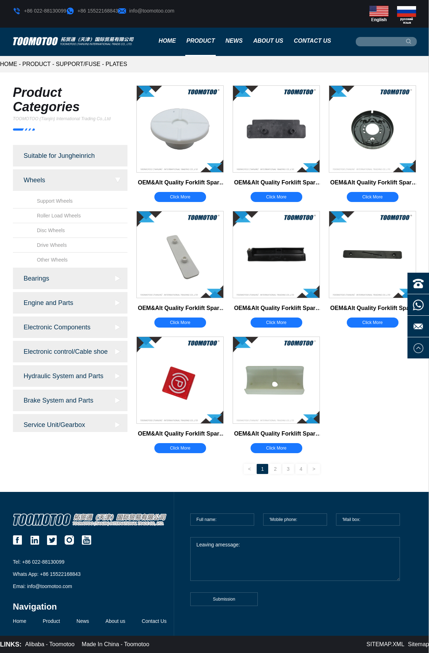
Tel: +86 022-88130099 (39, 562)
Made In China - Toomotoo (115, 644)
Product (200, 41)
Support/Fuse (78, 64)
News (234, 41)
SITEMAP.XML (386, 644)
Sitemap (418, 644)
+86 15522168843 (92, 11)
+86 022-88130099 (39, 11)
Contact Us (312, 41)
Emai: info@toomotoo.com (42, 586)
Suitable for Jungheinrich (59, 155)
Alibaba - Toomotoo (50, 644)
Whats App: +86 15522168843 (47, 574)
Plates (116, 64)
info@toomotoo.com (146, 11)
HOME (8, 64)
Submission (224, 603)
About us (268, 41)
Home (167, 41)
